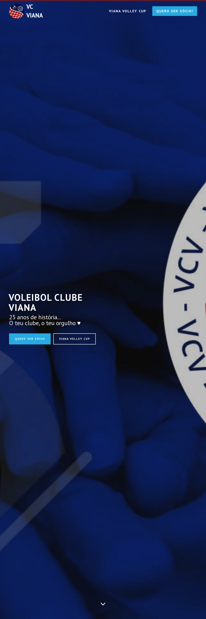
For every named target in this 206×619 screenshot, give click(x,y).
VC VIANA (34, 11)
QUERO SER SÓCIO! (174, 11)
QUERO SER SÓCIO (30, 339)
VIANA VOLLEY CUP (127, 11)
